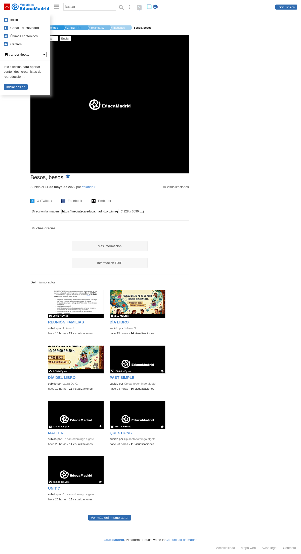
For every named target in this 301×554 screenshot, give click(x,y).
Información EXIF (109, 263)
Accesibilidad (225, 548)
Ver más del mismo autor (109, 518)
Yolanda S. (97, 27)
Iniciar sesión (286, 7)
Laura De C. (70, 383)
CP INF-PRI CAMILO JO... (74, 27)
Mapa (248, 548)
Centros (16, 44)
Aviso (269, 548)
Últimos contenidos (24, 36)
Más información (110, 246)
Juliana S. (68, 328)
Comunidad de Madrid (181, 540)
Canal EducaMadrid (24, 28)
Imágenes (119, 27)
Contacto (289, 548)
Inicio (14, 20)
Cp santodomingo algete (139, 383)
